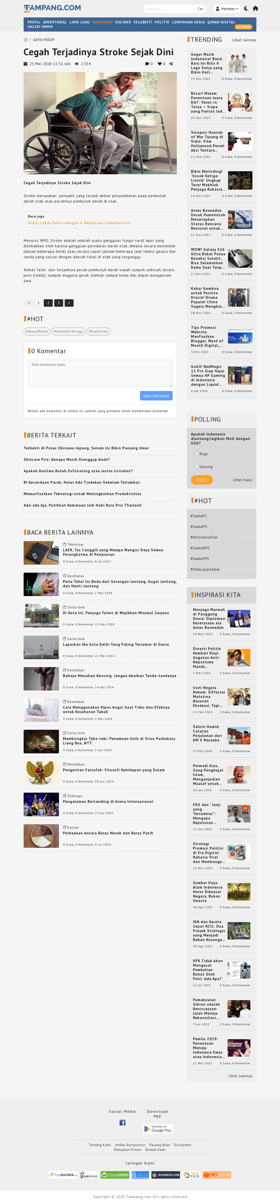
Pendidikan (76, 764)
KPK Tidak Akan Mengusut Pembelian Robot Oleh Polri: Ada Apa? (208, 970)
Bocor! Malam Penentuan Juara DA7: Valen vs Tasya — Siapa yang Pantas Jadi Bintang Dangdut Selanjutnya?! (207, 102)
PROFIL (34, 22)
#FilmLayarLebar (205, 569)
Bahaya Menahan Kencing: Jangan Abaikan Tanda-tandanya (120, 675)
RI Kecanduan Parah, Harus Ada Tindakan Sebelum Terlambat (82, 482)
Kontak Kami (155, 1150)
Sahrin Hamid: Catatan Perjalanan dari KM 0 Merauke (207, 733)
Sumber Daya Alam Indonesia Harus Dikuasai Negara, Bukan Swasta (208, 892)
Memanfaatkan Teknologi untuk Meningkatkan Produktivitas (82, 493)
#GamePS (198, 526)
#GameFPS (199, 558)
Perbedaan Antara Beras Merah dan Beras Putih (108, 833)
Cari (200, 8)
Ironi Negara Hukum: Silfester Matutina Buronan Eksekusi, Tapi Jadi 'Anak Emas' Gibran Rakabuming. (209, 697)
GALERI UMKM (40, 26)
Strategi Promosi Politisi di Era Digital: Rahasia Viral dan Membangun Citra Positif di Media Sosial (209, 853)
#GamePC (198, 516)
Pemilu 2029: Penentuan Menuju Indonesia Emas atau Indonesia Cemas (208, 1048)
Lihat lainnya (244, 40)
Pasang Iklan (159, 1145)
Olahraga (74, 796)
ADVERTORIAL (55, 22)
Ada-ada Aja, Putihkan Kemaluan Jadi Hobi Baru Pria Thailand (82, 505)
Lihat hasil (242, 479)
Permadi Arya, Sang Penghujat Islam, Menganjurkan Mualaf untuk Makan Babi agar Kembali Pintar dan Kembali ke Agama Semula (209, 775)
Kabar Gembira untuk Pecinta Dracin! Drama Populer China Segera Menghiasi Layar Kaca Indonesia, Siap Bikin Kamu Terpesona (208, 297)
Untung (204, 466)
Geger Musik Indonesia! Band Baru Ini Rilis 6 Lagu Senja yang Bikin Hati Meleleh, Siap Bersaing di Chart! (208, 63)
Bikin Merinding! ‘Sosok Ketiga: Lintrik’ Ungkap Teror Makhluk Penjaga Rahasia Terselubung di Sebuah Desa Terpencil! (207, 180)
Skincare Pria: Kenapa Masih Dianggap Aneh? (67, 459)
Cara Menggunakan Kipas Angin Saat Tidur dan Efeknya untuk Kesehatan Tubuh (116, 709)
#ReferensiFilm (204, 537)
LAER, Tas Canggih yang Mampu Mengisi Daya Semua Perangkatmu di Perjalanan (113, 552)
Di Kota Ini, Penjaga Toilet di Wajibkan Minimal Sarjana (116, 612)
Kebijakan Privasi (127, 1150)
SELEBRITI (143, 22)
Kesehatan (75, 576)
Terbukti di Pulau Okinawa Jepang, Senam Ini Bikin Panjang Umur (86, 448)
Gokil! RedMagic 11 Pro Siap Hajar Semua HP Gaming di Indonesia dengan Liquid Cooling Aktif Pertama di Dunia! (208, 375)
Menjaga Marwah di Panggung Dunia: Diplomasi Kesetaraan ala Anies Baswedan (209, 618)
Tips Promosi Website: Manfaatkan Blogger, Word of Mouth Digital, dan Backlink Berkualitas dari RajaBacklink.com (208, 336)
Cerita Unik (76, 607)
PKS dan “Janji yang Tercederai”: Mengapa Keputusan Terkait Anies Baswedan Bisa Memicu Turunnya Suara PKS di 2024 (209, 814)
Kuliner (73, 827)
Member (225, 8)
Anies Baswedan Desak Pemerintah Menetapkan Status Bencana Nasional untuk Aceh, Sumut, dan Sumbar (208, 219)
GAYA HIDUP (102, 22)
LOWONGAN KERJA (188, 22)
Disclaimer (182, 1145)
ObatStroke (98, 331)
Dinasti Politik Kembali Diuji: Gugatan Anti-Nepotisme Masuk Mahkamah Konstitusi (207, 657)
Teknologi (75, 544)
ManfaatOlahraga (68, 331)
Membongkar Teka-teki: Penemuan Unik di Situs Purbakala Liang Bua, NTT (119, 740)
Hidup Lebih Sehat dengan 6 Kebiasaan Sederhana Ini (79, 222)
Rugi (201, 453)
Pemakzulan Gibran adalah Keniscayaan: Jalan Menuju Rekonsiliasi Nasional (206, 1009)
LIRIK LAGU (80, 22)
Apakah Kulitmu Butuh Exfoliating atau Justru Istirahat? (78, 471)
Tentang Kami (100, 1145)
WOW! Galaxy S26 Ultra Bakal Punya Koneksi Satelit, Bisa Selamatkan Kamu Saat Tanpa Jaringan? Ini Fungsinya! (208, 258)
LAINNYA (243, 27)
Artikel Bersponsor (130, 1145)
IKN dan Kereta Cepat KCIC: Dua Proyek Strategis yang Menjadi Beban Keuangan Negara (209, 931)
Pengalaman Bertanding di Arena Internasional (108, 801)
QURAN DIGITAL (221, 22)
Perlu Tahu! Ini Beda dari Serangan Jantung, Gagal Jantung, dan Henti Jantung (120, 583)
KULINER (123, 22)
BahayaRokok (37, 331)
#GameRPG (200, 548)
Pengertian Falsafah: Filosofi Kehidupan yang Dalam (114, 770)
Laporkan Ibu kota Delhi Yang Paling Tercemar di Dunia (116, 644)
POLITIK (162, 22)
